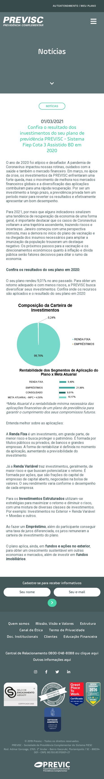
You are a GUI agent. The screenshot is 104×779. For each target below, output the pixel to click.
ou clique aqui (86, 653)
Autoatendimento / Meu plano (74, 6)
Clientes (50, 637)
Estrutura (88, 624)
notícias (52, 106)
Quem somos (18, 624)
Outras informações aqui (52, 660)
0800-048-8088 (61, 653)
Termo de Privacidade (67, 630)
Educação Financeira (80, 637)
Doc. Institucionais (22, 637)
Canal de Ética (31, 630)
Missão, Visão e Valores (55, 624)
